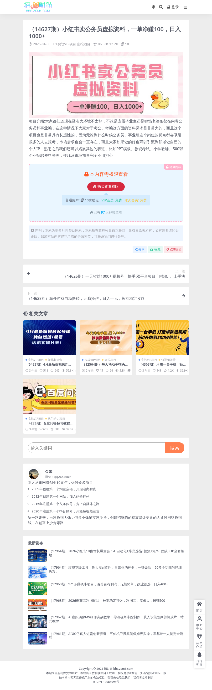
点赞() (173, 249)
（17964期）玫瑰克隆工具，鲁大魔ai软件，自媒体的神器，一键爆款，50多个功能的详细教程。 (115, 569)
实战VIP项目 (66, 44)
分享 (140, 249)
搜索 (174, 448)
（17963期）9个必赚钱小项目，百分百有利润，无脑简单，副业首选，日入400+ (108, 584)
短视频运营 (55, 360)
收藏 (155, 249)
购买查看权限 (106, 187)
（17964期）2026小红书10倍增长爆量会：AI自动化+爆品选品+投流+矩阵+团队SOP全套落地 (116, 553)
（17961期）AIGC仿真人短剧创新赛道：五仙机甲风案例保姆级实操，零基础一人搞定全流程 (116, 635)
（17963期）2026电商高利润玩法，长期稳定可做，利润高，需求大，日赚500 (107, 600)
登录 (173, 7)
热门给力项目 (56, 419)
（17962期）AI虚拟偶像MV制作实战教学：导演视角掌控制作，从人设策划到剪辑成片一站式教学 (116, 619)
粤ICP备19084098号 (106, 682)
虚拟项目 (83, 44)
